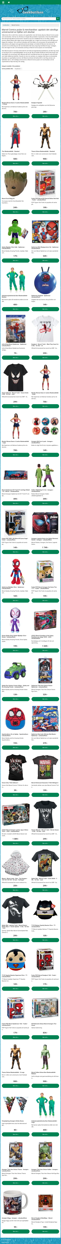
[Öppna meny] (3, 2)
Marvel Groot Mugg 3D (8, 198)
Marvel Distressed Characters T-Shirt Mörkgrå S (44, 782)
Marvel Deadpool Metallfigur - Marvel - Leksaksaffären (42, 1218)
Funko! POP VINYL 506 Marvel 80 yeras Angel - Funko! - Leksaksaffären (15, 539)
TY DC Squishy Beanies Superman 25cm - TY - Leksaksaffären (15, 976)
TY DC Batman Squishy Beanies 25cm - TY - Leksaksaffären (43, 926)
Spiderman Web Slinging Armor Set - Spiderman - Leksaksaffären (45, 247)
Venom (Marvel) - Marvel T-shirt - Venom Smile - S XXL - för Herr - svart (15, 393)
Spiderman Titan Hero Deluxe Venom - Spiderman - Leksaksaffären (42, 686)
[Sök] (58, 18)
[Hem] (8, 2)
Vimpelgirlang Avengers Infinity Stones (13, 1121)
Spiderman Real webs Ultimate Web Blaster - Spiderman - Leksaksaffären (44, 734)
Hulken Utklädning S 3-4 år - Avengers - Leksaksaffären (42, 490)
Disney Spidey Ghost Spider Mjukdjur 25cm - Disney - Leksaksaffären (14, 636)
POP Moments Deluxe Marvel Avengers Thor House (43, 1024)
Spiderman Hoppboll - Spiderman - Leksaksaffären (41, 296)
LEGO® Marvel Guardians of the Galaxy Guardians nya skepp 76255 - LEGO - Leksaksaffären (42, 637)
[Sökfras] (28, 18)
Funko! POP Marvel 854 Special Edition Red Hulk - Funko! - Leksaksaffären (45, 199)
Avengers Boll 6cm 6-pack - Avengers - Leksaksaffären (42, 442)
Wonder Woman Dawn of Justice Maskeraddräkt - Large (15, 442)
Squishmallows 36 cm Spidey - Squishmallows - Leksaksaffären (15, 734)
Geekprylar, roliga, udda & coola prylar (30, 10)
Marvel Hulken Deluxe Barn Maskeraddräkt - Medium (43, 1073)
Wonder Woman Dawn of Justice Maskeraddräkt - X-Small (15, 103)
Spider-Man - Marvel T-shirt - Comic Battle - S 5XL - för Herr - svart (44, 879)
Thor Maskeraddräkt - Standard (10, 151)
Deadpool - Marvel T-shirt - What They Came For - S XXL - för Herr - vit (45, 345)
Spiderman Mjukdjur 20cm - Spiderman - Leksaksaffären (13, 587)
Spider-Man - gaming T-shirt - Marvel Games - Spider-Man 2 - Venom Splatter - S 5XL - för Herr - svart (15, 927)
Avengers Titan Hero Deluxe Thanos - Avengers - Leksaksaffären (15, 1170)
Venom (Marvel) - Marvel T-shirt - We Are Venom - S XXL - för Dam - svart (45, 830)
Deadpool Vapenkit (36, 102)
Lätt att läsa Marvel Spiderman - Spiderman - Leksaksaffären (14, 345)
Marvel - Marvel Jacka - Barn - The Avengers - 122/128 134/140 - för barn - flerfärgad (15, 879)
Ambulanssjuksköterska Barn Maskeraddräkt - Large (44, 1121)
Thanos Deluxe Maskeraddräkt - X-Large (13, 1072)
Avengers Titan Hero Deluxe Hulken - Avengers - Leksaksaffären (44, 1170)
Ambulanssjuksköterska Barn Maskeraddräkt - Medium (15, 296)
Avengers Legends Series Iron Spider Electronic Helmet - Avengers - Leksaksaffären (44, 539)
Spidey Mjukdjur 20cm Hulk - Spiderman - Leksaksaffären (13, 247)
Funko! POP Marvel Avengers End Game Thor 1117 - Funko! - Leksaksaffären (44, 587)
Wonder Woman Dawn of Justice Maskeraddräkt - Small (44, 393)
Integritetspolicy (5, 1242)
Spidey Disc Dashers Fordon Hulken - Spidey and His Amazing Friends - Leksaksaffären (15, 686)
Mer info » (16, 116)
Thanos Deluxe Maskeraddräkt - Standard (43, 151)
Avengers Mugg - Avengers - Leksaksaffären (14, 1218)
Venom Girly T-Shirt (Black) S (10, 782)
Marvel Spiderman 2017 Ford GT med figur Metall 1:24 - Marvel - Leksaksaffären (16, 490)
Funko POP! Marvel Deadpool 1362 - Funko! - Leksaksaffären (44, 976)
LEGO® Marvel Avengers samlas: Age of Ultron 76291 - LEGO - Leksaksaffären (15, 830)
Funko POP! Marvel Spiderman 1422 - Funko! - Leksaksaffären (15, 1024)
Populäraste (18, 68)
